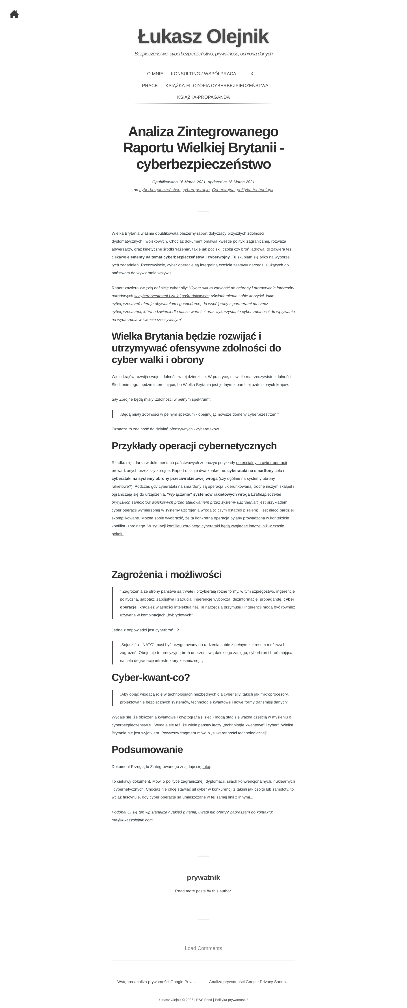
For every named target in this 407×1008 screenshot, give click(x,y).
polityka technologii (255, 189)
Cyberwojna (223, 189)
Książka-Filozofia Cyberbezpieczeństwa (217, 85)
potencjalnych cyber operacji (261, 462)
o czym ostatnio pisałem (235, 510)
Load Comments (203, 948)
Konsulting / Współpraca (203, 74)
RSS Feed (204, 1000)
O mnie (155, 74)
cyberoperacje (196, 189)
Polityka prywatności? (231, 1000)
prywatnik (203, 878)
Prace (150, 85)
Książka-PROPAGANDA (203, 97)
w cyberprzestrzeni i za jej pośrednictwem (171, 295)
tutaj (206, 766)
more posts (195, 891)
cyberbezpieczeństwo (159, 189)
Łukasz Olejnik (203, 36)
